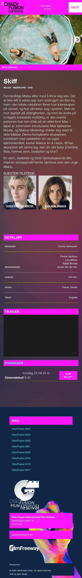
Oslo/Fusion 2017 (21, 470)
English (47, 8)
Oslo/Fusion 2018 (21, 464)
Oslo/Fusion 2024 (21, 428)
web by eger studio (18, 574)
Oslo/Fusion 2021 (21, 446)
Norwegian (46, 5)
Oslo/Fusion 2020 (21, 452)
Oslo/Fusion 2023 (21, 434)
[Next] (77, 39)
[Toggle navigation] (75, 7)
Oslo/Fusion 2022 (21, 440)
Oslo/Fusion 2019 (21, 458)
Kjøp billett (68, 375)
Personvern (14, 564)
